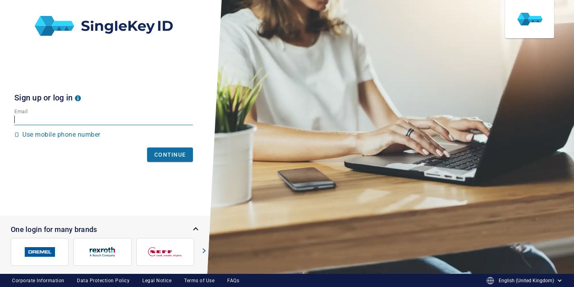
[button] (78, 97)
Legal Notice (156, 280)
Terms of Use (199, 280)
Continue (170, 154)
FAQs (233, 280)
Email (21, 111)
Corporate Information (38, 280)
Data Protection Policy (103, 280)
